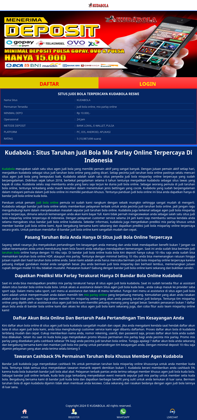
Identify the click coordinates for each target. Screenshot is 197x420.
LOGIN (148, 83)
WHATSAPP (123, 413)
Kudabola (8, 169)
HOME (24, 413)
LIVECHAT (172, 413)
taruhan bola (10, 252)
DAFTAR (49, 83)
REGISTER (73, 413)
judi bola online (47, 202)
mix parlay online (95, 295)
